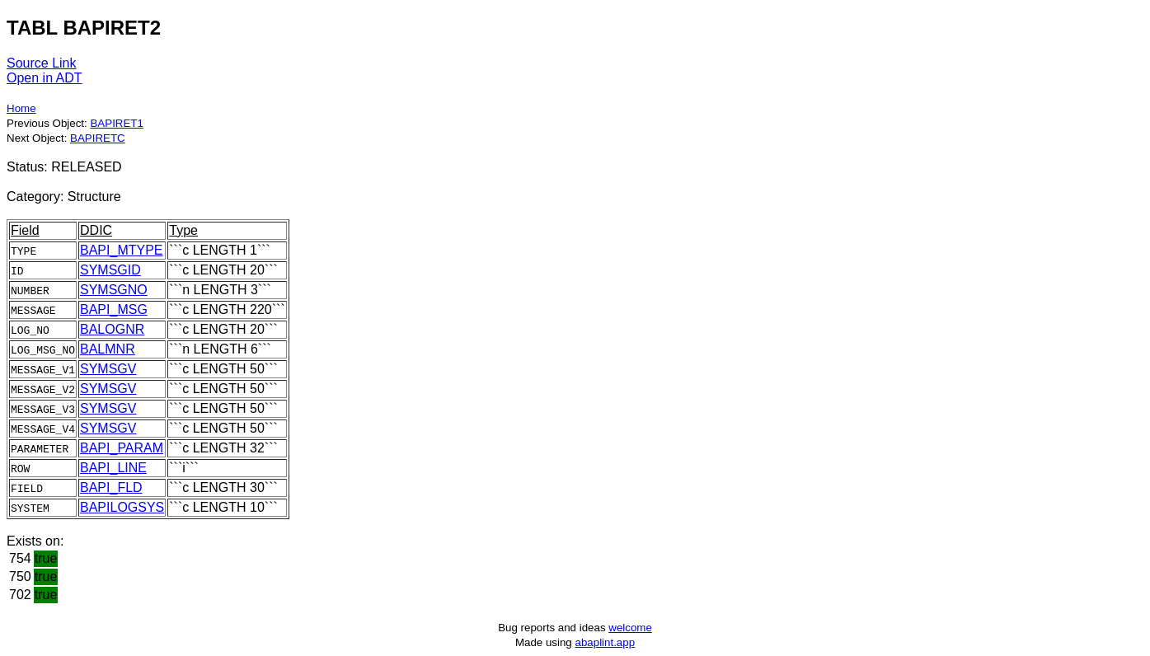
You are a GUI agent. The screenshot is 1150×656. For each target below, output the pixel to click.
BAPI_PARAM (121, 448)
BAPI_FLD (111, 487)
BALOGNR (112, 329)
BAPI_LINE (113, 468)
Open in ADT (44, 78)
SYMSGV (108, 369)
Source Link (42, 63)
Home (21, 108)
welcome (630, 627)
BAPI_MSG (114, 309)
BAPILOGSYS (122, 507)
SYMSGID (110, 270)
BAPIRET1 (116, 123)
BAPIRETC (97, 138)
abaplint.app (605, 642)
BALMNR (107, 349)
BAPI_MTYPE (121, 250)
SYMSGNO (114, 290)
